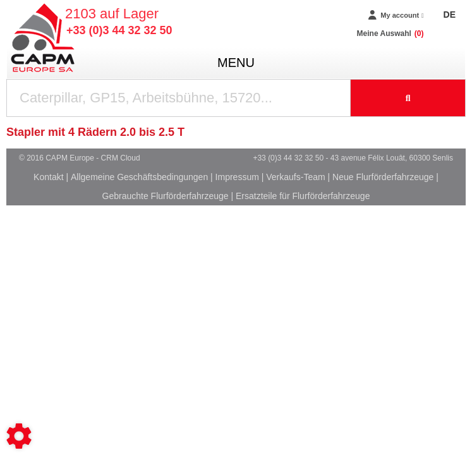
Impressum (237, 177)
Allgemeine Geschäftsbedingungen (139, 177)
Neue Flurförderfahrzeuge (382, 177)
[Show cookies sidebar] (19, 436)
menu (236, 63)
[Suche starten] (408, 98)
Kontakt (48, 177)
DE (450, 14)
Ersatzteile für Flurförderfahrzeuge (303, 196)
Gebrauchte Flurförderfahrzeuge (165, 196)
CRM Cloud (120, 158)
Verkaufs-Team (295, 177)
